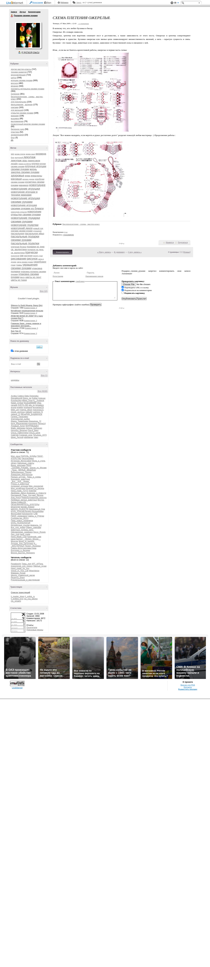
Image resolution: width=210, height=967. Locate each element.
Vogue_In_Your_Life (20, 571)
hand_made (25, 534)
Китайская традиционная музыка (27, 311)
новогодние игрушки (25, 188)
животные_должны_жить (22, 530)
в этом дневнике (20, 351)
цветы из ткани (19, 280)
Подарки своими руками (12, 15)
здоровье (17, 175)
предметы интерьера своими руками (27, 89)
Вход (49, 2)
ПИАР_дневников (19, 516)
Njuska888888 (30, 403)
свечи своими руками (25, 262)
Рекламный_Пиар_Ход (21, 495)
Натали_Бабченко (34, 428)
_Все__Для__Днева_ (20, 481)
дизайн (14, 163)
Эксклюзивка (28, 458)
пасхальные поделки (25, 243)
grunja (13, 407)
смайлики (80, 281)
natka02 (28, 412)
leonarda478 (38, 407)
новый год (38, 228)
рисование (18, 258)
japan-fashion (17, 539)
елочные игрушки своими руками (28, 168)
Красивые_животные (20, 479)
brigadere (39, 405)
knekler (20, 407)
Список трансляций (20, 592)
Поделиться (183, 242)
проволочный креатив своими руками (28, 124)
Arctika (14, 396)
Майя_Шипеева (18, 428)
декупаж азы (19, 160)
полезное (15, 94)
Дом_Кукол (16, 497)
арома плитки (20, 154)
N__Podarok (38, 400)
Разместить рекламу (187, 689)
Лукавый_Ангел (18, 426)
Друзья (22, 12)
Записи (14, 12)
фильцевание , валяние (22, 104)
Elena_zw (27, 398)
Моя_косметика (18, 488)
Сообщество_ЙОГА (20, 518)
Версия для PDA (187, 685)
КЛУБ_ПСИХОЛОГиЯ (20, 523)
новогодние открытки (19, 212)
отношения (37, 231)
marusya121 (38, 410)
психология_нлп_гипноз (22, 566)
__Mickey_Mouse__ (32, 539)
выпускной (19, 157)
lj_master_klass (17, 596)
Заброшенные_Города (21, 472)
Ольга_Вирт (33, 430)
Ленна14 (42, 423)
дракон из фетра (24, 164)
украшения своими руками (24, 266)
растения (28, 256)
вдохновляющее (18, 75)
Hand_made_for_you (20, 568)
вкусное (14, 83)
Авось (78, 2)
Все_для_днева (18, 527)
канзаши (16, 178)
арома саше (30, 154)
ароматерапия (17, 135)
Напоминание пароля (94, 276)
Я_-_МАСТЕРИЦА (24, 544)
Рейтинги (64, 2)
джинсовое (34, 160)
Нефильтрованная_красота (33, 497)
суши (13, 265)
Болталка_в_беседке (20, 550)
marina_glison (26, 410)
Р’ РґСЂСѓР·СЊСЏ (30, 52)
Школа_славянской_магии (23, 575)
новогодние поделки (24, 225)
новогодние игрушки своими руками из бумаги (27, 207)
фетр (22, 277)
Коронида (32, 423)
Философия (16, 514)
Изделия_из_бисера (35, 488)
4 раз (66, 232)
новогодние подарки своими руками (25, 219)
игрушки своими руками (21, 80)
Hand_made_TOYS (19, 491)
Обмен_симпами (33, 527)
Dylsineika (33, 396)
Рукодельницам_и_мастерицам (25, 580)
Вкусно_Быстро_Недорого (23, 553)
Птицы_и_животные (20, 484)
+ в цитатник (83, 23)
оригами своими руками (22, 231)
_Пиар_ (14, 470)
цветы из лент (33, 277)
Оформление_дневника (22, 532)
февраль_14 (36, 525)
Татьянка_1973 (40, 435)
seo (12, 154)
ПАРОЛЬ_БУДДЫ (29, 456)
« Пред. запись (104, 252)
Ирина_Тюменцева (19, 421)
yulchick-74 (38, 412)
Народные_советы (25, 463)
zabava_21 (16, 414)
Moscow (14, 541)
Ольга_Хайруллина (20, 433)
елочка (35, 163)
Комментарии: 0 (30, 308)
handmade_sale (34, 537)
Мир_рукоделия (36, 486)
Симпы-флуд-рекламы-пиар (23, 548)
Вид (176, 3)
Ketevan (41, 398)
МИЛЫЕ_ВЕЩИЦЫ (27, 470)
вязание (14, 86)
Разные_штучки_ (18, 477)
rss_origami (16, 601)
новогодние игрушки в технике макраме (24, 193)
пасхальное (17, 233)
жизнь (33, 169)
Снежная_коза (25, 435)
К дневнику (119, 252)
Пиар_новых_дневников (22, 520)
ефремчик (28, 437)
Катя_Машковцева (19, 423)
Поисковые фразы (34, 630)
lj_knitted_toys (17, 599)
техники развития (19, 72)
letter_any (15, 410)
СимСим (15, 435)
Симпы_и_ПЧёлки (36, 516)
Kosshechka (16, 400)
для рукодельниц (18, 102)
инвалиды (36, 175)
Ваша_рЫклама (18, 465)
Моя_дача (15, 456)
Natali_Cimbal (17, 403)
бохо (12, 157)
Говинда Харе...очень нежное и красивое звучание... (26, 324)
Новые (187, 252)
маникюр (23, 185)
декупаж (29, 157)
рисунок (32, 258)
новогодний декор (22, 228)
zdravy (14, 463)
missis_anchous (18, 412)
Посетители (31, 627)
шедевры (15, 380)
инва (27, 175)
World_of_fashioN (26, 541)
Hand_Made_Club (19, 537)
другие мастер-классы (21, 69)
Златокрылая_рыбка (20, 419)
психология (15, 256)
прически (31, 252)
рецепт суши (38, 256)
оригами (14, 107)
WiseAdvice (34, 571)
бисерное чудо (17, 129)
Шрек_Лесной (17, 437)
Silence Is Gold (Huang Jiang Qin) (26, 305)
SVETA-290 (23, 405)
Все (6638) (42, 391)
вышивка (15, 118)
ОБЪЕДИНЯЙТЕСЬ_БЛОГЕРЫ (25, 504)
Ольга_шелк (34, 433)
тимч (36, 437)
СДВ (35, 514)
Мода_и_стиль (38, 461)
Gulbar (35, 398)
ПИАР (28, 465)
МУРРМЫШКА (32, 426)
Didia (26, 396)
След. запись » (135, 252)
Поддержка (172, 2)
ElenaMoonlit (16, 398)
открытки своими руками (22, 113)
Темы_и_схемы (34, 477)
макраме (15, 116)
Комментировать (62, 252)
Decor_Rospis (39, 532)
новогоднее (37, 185)
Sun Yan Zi (16, 331)
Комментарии (34, 12)
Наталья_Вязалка (19, 430)
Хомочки (32, 491)
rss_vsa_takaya (30, 599)
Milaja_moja (27, 400)
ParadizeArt (16, 564)
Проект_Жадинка (33, 546)
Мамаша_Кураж (18, 573)
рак (22, 255)
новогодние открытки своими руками (26, 213)
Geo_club (15, 534)
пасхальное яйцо (34, 233)
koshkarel (28, 407)
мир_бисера (37, 495)
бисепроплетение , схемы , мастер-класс (81, 224)
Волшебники (38, 511)
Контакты (188, 687)
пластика (15, 132)
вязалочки (15, 507)
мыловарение (17, 121)
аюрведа (40, 153)
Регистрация (37, 2)
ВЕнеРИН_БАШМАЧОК (31, 414)
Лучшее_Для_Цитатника (22, 543)
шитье (14, 78)
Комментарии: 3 (31, 328)
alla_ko (32, 405)
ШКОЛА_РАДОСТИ (19, 509)
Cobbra (20, 396)
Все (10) (43, 291)
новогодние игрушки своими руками (25, 199)
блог (13, 137)
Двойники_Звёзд (18, 493)
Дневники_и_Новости (36, 493)
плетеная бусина (18, 247)
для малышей (17, 110)
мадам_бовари (27, 507)
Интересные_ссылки (20, 525)
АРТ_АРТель (37, 564)
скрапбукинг (40, 261)
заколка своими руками (25, 172)
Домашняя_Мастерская (21, 474)
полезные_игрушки (19, 486)
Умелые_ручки (39, 566)
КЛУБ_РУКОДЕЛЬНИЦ (21, 511)
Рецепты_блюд (18, 577)
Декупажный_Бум (37, 509)
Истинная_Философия (21, 461)
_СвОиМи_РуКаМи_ (20, 468)
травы (19, 265)
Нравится (170, 242)
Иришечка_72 (35, 421)
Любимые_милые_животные (24, 500)
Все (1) (44, 375)
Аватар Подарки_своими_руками (28, 35)
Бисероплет (27, 514)
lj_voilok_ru (30, 596)
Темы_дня (26, 564)
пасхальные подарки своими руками (25, 238)
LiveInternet (15, 3)
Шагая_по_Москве (38, 468)
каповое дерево (28, 179)
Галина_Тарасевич (19, 417)
